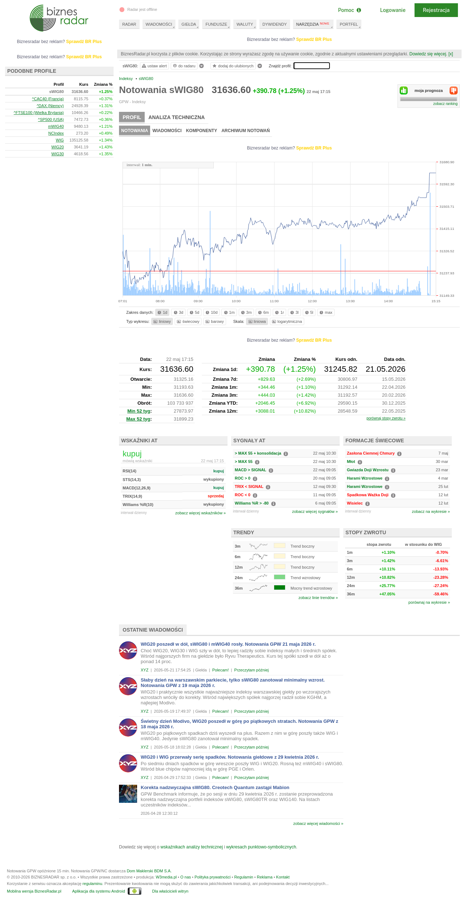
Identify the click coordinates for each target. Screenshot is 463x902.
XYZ (144, 670)
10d (210, 312)
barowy (214, 321)
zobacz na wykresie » (431, 511)
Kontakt (282, 877)
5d (193, 312)
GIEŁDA (189, 24)
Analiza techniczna (176, 117)
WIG (60, 140)
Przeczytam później (251, 670)
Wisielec (355, 503)
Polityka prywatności (213, 877)
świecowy (187, 321)
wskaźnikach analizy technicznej (192, 847)
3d (178, 312)
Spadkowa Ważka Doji (367, 495)
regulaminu (92, 883)
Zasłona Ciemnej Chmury (371, 453)
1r (279, 312)
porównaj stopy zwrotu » (385, 418)
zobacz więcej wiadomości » (318, 823)
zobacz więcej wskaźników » (200, 513)
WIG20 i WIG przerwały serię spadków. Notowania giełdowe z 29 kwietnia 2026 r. (230, 757)
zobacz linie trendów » (318, 597)
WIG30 (57, 154)
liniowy (161, 321)
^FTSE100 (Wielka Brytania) (39, 112)
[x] (451, 53)
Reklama (264, 877)
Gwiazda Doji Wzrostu (367, 470)
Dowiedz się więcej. (428, 53)
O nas (185, 877)
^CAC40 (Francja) (48, 99)
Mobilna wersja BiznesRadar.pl (34, 891)
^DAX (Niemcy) (50, 106)
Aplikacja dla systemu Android (98, 891)
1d (161, 312)
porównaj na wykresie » (429, 602)
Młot (351, 461)
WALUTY (245, 24)
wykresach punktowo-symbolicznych (261, 847)
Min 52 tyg (138, 411)
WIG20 (57, 147)
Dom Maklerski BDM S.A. (149, 871)
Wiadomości (167, 130)
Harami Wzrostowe (364, 478)
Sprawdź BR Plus (314, 39)
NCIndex (56, 133)
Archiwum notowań (245, 130)
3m (246, 312)
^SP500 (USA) (51, 119)
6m (263, 312)
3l (293, 312)
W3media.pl (166, 877)
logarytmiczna (286, 321)
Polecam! (220, 670)
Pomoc (349, 10)
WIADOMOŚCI (159, 24)
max (325, 312)
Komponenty (201, 130)
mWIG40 (56, 126)
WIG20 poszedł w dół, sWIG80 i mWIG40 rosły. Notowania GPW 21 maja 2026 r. (228, 644)
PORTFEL (349, 24)
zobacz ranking (445, 104)
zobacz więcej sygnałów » (315, 511)
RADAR (129, 24)
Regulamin (243, 877)
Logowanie (392, 10)
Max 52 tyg (138, 419)
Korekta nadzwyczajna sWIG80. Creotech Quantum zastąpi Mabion (215, 787)
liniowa (256, 321)
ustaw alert (154, 66)
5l (308, 312)
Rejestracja (436, 10)
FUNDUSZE (216, 24)
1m (229, 312)
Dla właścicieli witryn (170, 891)
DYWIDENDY (275, 24)
